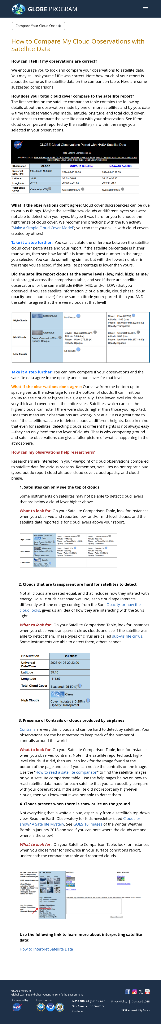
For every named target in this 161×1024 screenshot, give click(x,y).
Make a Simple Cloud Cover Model (43, 227)
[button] (145, 8)
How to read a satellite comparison (66, 772)
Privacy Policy (119, 1001)
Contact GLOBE (141, 1001)
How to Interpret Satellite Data (46, 949)
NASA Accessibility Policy (135, 1010)
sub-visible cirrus (127, 636)
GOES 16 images (88, 824)
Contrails (27, 729)
